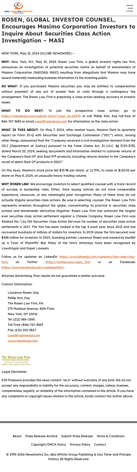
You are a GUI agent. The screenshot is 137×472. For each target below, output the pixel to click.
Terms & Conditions (110, 436)
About (17, 436)
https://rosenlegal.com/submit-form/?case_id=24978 (41, 116)
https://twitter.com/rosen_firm (68, 262)
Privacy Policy (80, 444)
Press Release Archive (41, 436)
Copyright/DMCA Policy (48, 444)
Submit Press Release (77, 436)
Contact (100, 444)
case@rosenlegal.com (51, 121)
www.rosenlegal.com (23, 341)
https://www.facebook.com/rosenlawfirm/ (33, 267)
